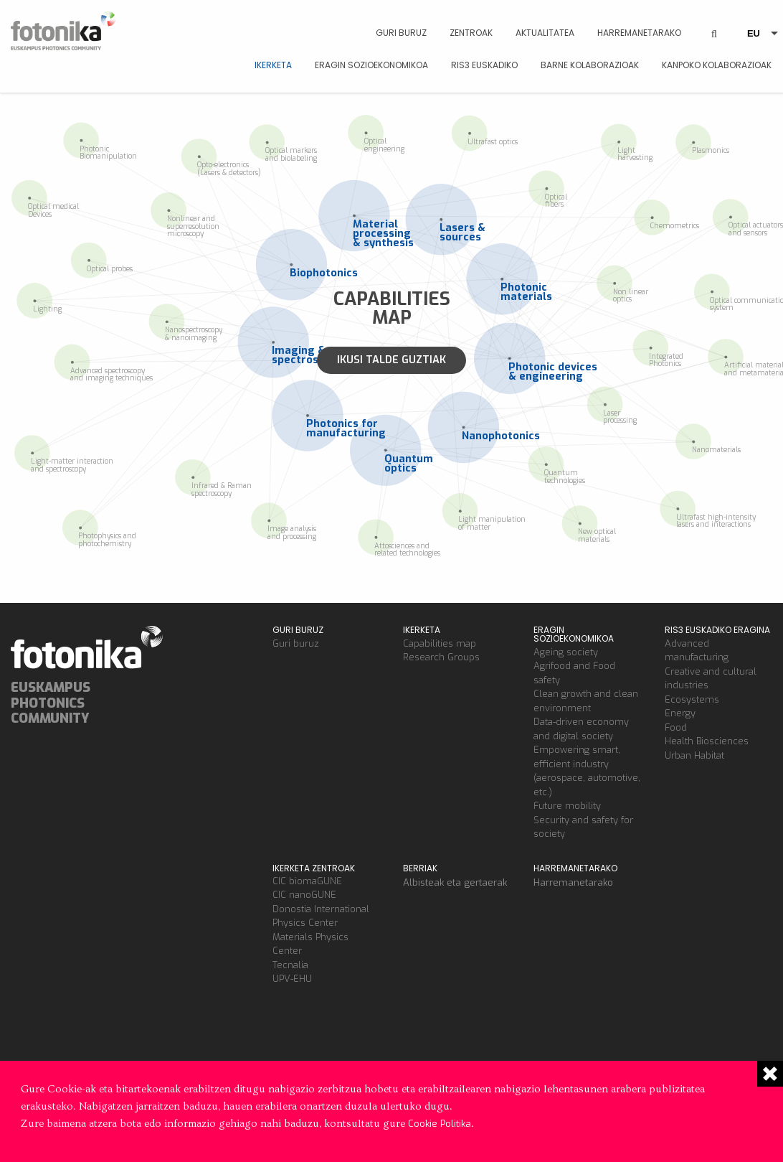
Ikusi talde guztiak (391, 360)
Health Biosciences (707, 741)
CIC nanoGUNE (304, 895)
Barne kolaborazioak (590, 65)
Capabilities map (439, 643)
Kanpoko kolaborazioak (717, 65)
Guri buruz (295, 643)
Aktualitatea (545, 33)
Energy (680, 713)
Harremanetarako (639, 33)
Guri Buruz (401, 33)
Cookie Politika (439, 1124)
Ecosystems (692, 699)
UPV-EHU (292, 979)
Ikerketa (273, 65)
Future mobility (567, 806)
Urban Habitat (694, 755)
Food (676, 727)
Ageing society (565, 652)
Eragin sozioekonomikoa (371, 65)
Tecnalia (290, 965)
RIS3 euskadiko (484, 65)
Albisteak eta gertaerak (455, 882)
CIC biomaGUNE (307, 881)
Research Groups (441, 657)
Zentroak (471, 33)
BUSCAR (714, 22)
